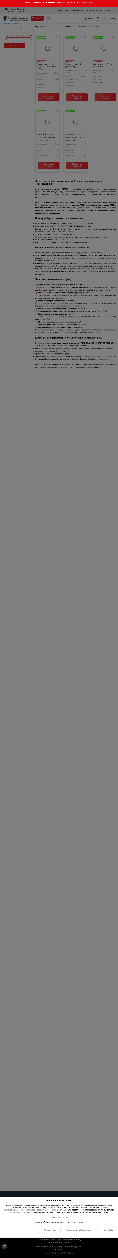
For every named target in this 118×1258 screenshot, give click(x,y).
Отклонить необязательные (79, 1230)
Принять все (50, 1230)
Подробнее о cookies (59, 1217)
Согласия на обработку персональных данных (46, 1210)
